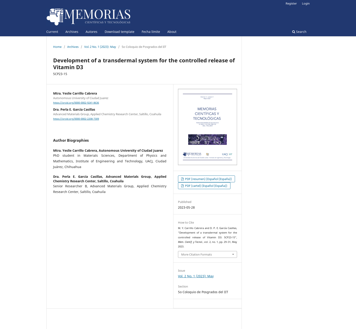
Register (291, 3)
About (171, 31)
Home (57, 47)
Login (306, 3)
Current (52, 31)
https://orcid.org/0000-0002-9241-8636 (76, 102)
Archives (71, 31)
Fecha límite (151, 31)
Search (299, 31)
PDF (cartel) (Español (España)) (205, 186)
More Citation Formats (196, 254)
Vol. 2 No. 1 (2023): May (100, 47)
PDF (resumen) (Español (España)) (208, 179)
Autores (91, 31)
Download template (119, 31)
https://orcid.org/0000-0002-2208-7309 (76, 118)
